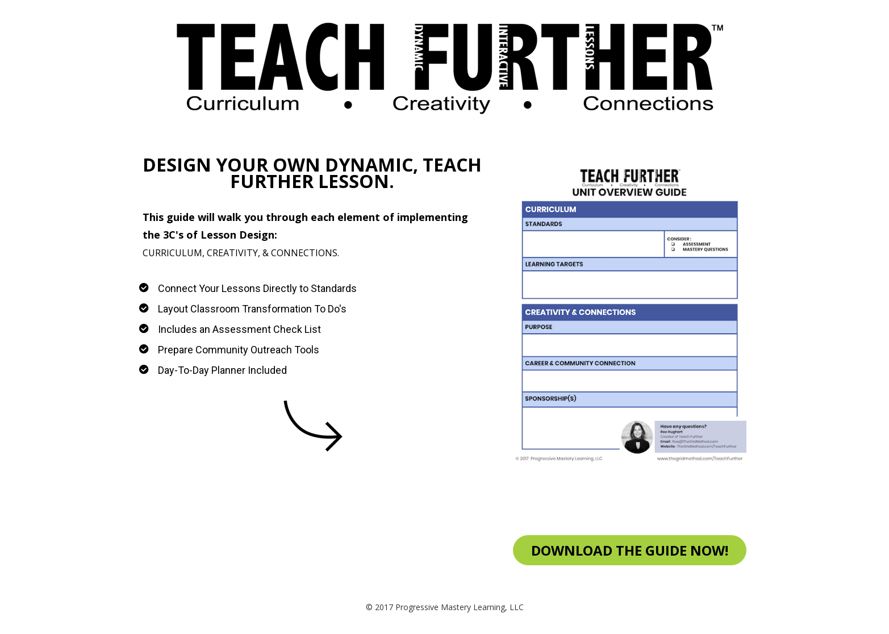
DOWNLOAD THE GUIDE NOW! (629, 550)
